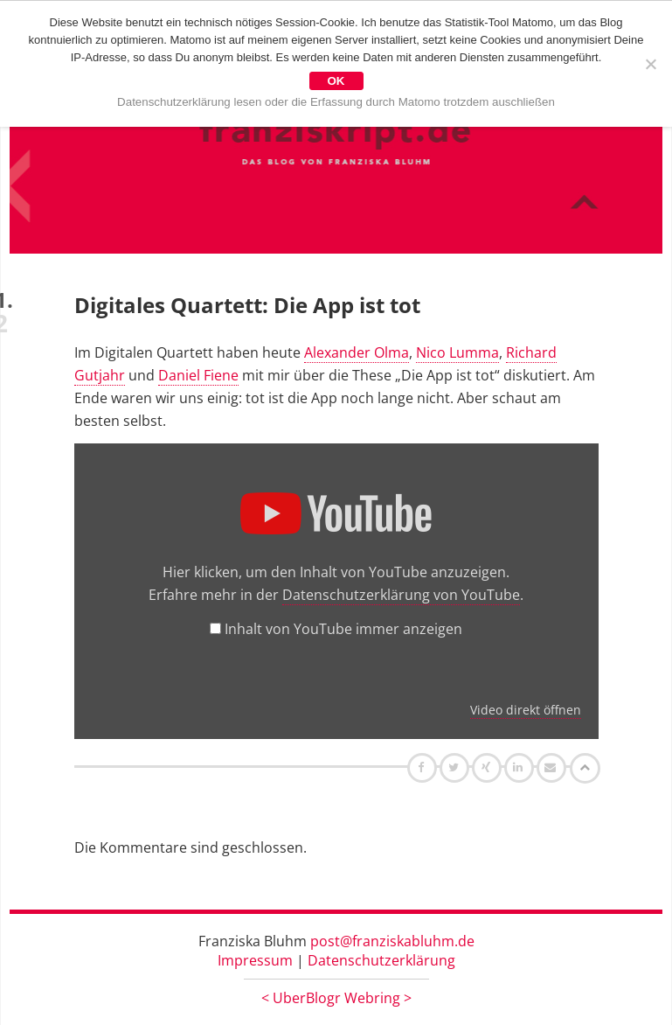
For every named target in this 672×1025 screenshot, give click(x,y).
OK (336, 80)
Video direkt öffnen (525, 709)
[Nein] (650, 64)
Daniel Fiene (198, 375)
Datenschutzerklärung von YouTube (401, 594)
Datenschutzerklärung (381, 960)
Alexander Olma (356, 352)
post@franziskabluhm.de (392, 941)
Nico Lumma (457, 352)
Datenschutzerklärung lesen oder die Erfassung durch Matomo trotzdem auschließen (336, 101)
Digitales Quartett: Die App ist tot (247, 304)
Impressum (255, 960)
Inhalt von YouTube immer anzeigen (343, 628)
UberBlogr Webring (336, 998)
